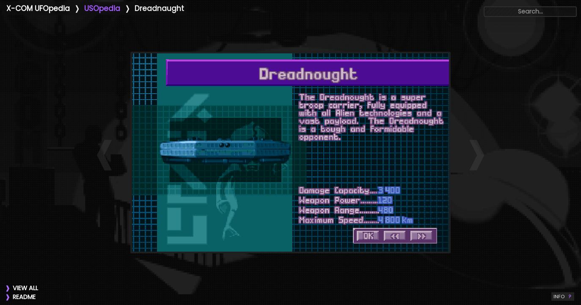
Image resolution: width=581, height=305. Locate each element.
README (24, 297)
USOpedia (102, 8)
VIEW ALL (25, 288)
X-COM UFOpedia (38, 8)
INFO (562, 296)
